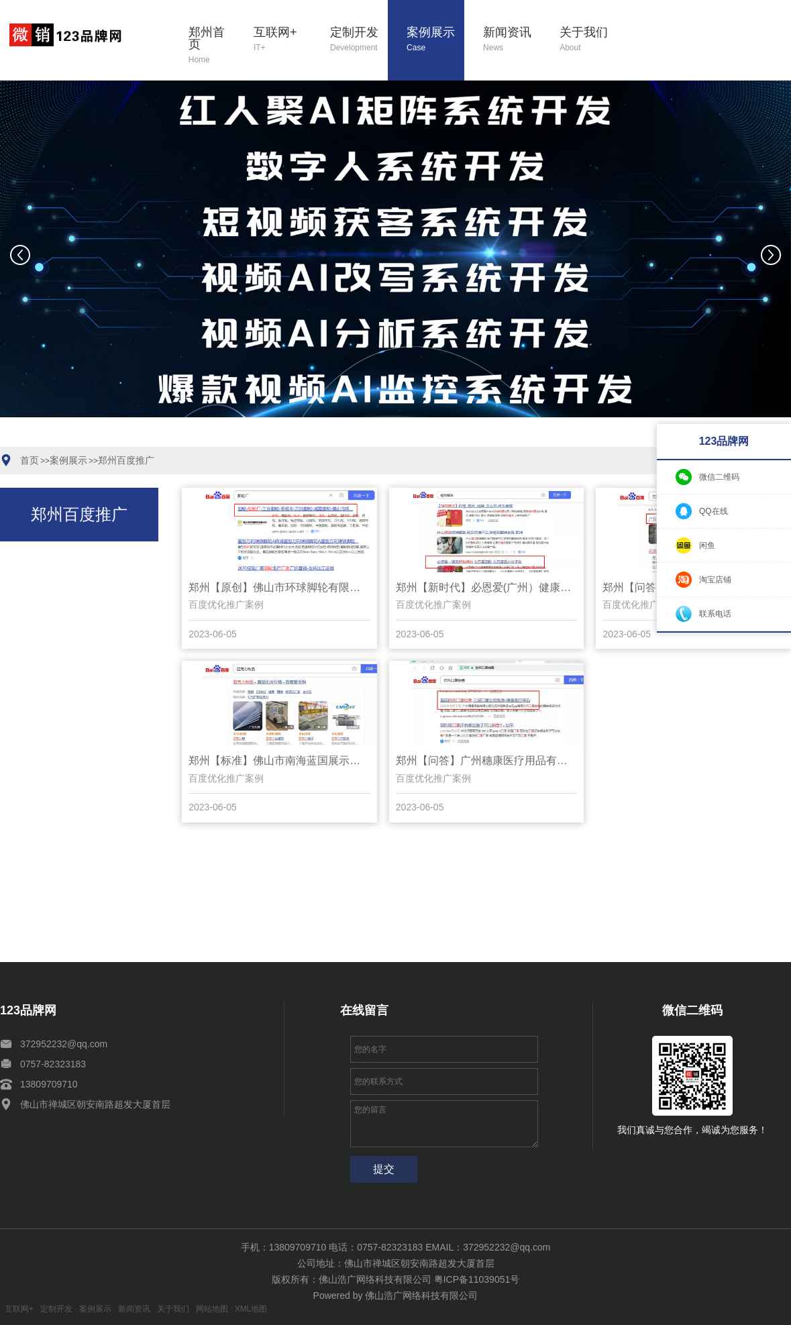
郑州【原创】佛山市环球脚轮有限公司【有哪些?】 (279, 587)
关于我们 (588, 40)
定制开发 (359, 40)
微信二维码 (719, 477)
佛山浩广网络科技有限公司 (421, 1295)
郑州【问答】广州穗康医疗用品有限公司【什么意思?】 (487, 760)
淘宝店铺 (715, 579)
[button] (313, 438)
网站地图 (212, 1309)
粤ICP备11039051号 (477, 1279)
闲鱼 (707, 545)
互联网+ (282, 40)
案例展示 (435, 40)
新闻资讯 (512, 40)
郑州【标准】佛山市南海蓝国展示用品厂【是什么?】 (279, 760)
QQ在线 (713, 511)
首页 (29, 460)
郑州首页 (212, 46)
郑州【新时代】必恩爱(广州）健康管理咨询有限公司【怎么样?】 (487, 587)
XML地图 (251, 1309)
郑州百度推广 (126, 460)
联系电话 (715, 614)
